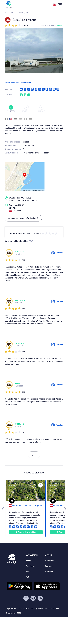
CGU (20, 609)
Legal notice (11, 609)
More (34, 455)
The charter (31, 566)
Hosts (28, 571)
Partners (48, 566)
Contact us (49, 561)
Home (7, 13)
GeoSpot (49, 571)
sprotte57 (60, 25)
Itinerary (11, 108)
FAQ (27, 577)
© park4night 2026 (13, 613)
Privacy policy (37, 609)
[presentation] (8, 50)
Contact (41, 108)
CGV (27, 609)
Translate (57, 253)
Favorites (26, 108)
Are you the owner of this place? (23, 218)
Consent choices (52, 609)
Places (13, 13)
